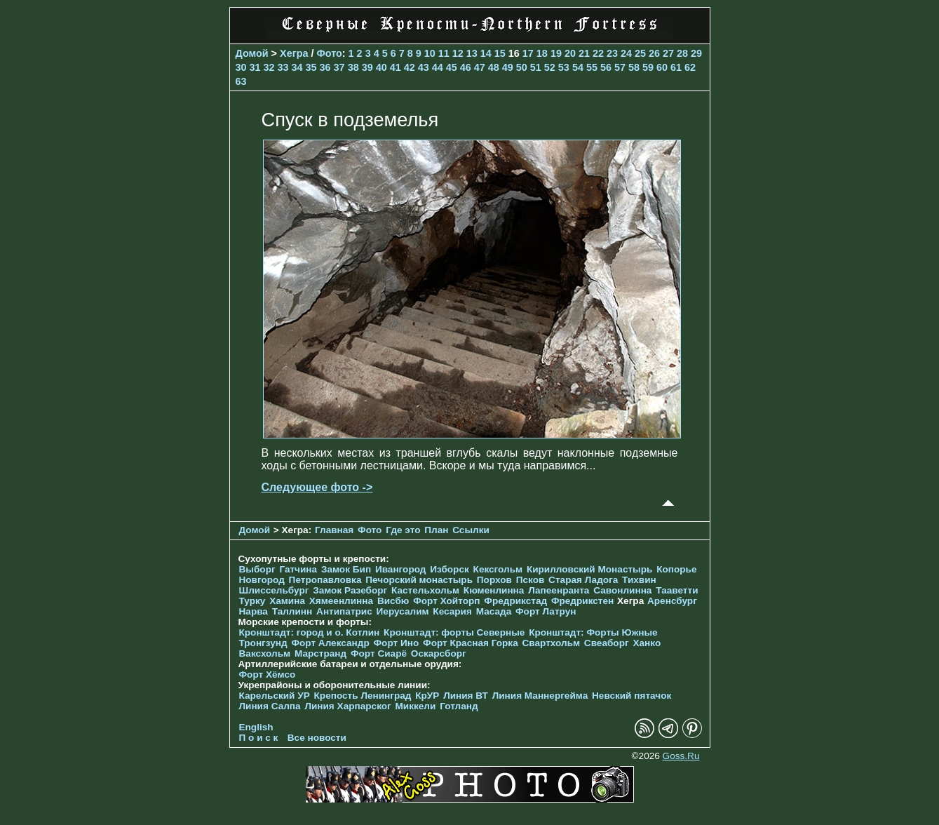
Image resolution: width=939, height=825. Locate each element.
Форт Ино (396, 643)
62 (690, 67)
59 (648, 67)
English (256, 727)
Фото (329, 53)
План (436, 530)
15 (500, 53)
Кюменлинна (494, 590)
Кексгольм (498, 569)
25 (640, 53)
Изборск (449, 569)
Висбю (393, 601)
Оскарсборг (438, 653)
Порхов (494, 580)
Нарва (253, 611)
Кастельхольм (425, 590)
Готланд (459, 706)
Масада (494, 611)
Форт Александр (330, 643)
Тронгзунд (263, 643)
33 (283, 67)
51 (535, 67)
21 (584, 53)
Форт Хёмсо (267, 674)
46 (465, 67)
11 (444, 53)
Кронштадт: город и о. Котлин (309, 632)
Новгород (262, 580)
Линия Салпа (270, 706)
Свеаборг (606, 643)
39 (367, 67)
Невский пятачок (631, 695)
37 (339, 67)
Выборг (257, 569)
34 (297, 67)
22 (598, 53)
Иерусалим (403, 611)
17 (528, 53)
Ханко (647, 643)
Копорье (676, 569)
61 (676, 67)
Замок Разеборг (350, 590)
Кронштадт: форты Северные (454, 632)
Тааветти (677, 590)
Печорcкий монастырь (419, 580)
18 (542, 53)
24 (626, 53)
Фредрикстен (582, 601)
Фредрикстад (515, 601)
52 (549, 67)
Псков (530, 580)
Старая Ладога (583, 580)
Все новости (317, 737)
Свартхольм (551, 643)
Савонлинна (622, 590)
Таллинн (292, 611)
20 (570, 53)
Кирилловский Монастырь (589, 569)
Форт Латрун (545, 611)
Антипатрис (344, 611)
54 (577, 67)
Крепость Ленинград (363, 695)
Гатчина (298, 569)
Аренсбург (672, 601)
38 (353, 67)
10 (429, 53)
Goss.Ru (681, 756)
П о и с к (258, 737)
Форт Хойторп (446, 601)
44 (437, 67)
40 (381, 67)
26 (654, 53)
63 (241, 81)
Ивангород (400, 569)
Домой (252, 53)
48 (493, 67)
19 (556, 53)
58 (634, 67)
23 (612, 53)
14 (486, 53)
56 (606, 67)
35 (311, 67)
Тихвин (639, 580)
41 (395, 67)
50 (521, 67)
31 (255, 67)
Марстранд (320, 653)
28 (682, 53)
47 (479, 67)
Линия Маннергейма (540, 695)
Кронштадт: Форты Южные (593, 632)
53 (563, 67)
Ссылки (470, 530)
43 (423, 67)
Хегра (294, 53)
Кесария (452, 611)
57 (620, 67)
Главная (334, 530)
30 (241, 67)
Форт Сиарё (379, 653)
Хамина (287, 601)
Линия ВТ (465, 695)
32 (269, 67)
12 (458, 53)
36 (325, 67)
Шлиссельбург (274, 590)
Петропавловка (325, 580)
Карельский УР (274, 695)
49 (507, 67)
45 (451, 67)
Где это (403, 530)
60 (662, 67)
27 (668, 53)
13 (472, 53)
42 (409, 67)
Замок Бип (346, 569)
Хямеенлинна (341, 601)
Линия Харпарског (347, 706)
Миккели (416, 706)
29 (696, 53)
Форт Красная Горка (470, 643)
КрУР (427, 695)
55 (591, 67)
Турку (252, 601)
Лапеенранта (558, 590)
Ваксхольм (265, 653)
